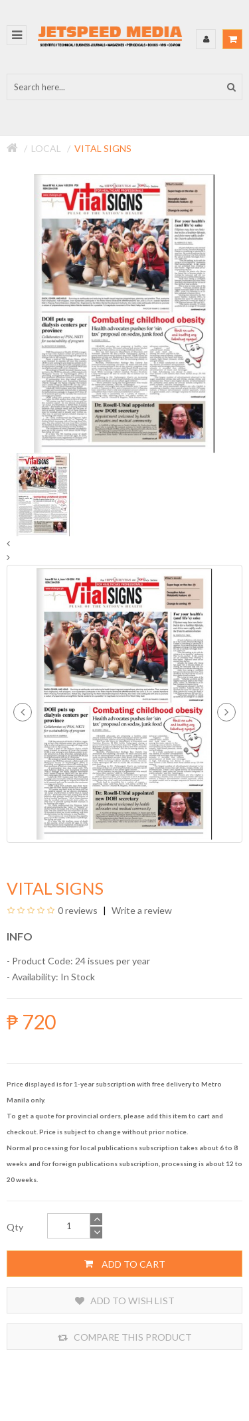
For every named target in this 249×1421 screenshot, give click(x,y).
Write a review (141, 910)
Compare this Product (125, 1337)
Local (46, 148)
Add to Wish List (125, 1300)
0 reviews (78, 910)
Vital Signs (102, 148)
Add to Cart (124, 1263)
